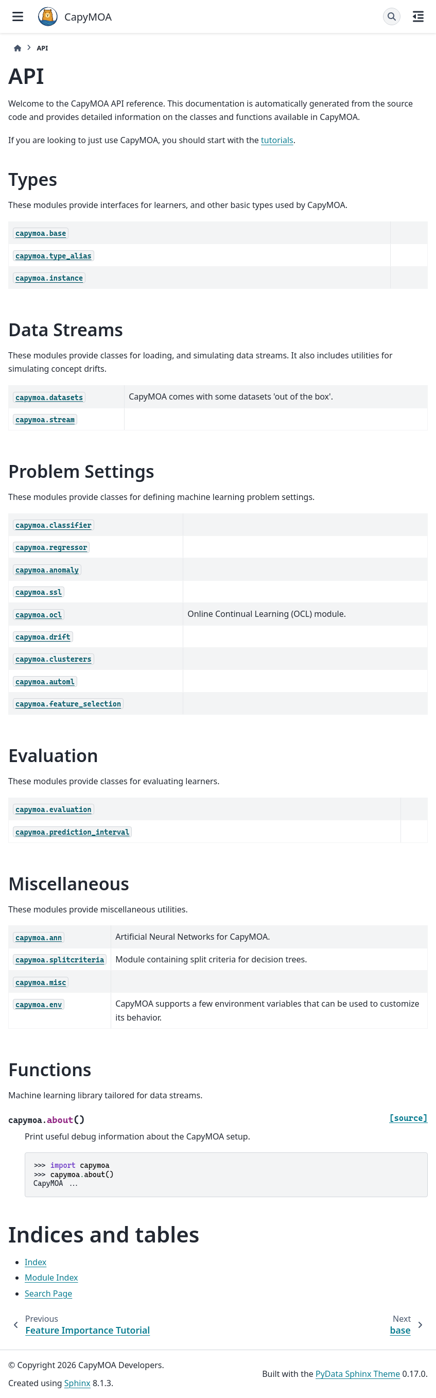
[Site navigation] (17, 16)
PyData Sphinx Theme (358, 1373)
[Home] (17, 48)
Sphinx (77, 1383)
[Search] (391, 16)
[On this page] (418, 16)
